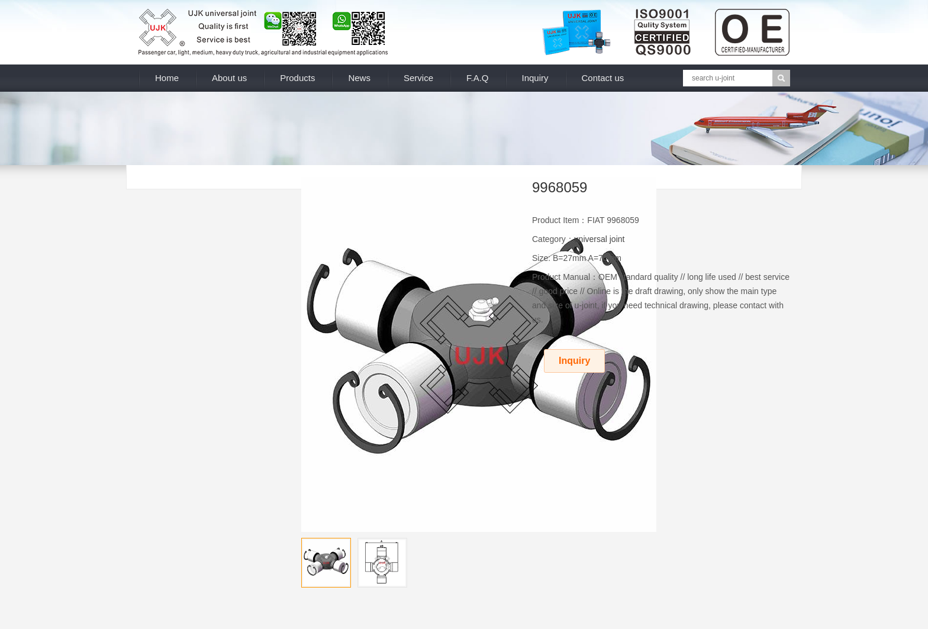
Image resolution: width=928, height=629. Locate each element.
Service (418, 78)
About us (229, 78)
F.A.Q (477, 78)
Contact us (603, 78)
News (359, 78)
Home (167, 78)
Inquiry (535, 78)
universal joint (599, 239)
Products (297, 78)
